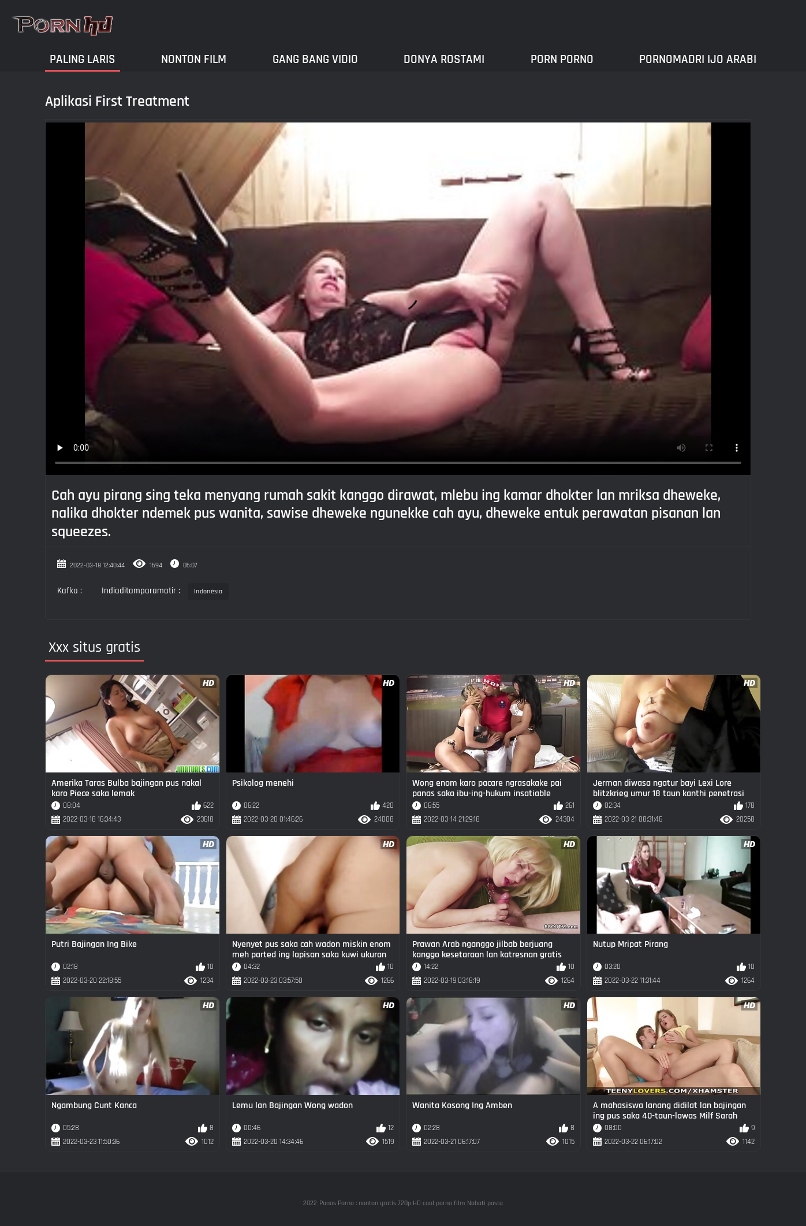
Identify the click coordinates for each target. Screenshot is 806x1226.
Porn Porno (562, 59)
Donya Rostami (444, 59)
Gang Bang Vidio (315, 59)
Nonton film (193, 59)
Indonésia (208, 591)
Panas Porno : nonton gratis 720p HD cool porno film (392, 1203)
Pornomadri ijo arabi (697, 59)
